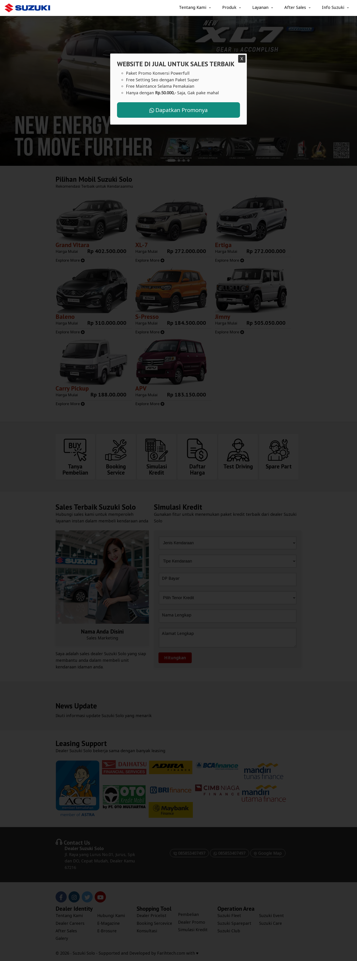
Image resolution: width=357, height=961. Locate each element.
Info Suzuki (333, 7)
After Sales (295, 7)
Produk (229, 7)
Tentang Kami (192, 7)
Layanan (260, 7)
